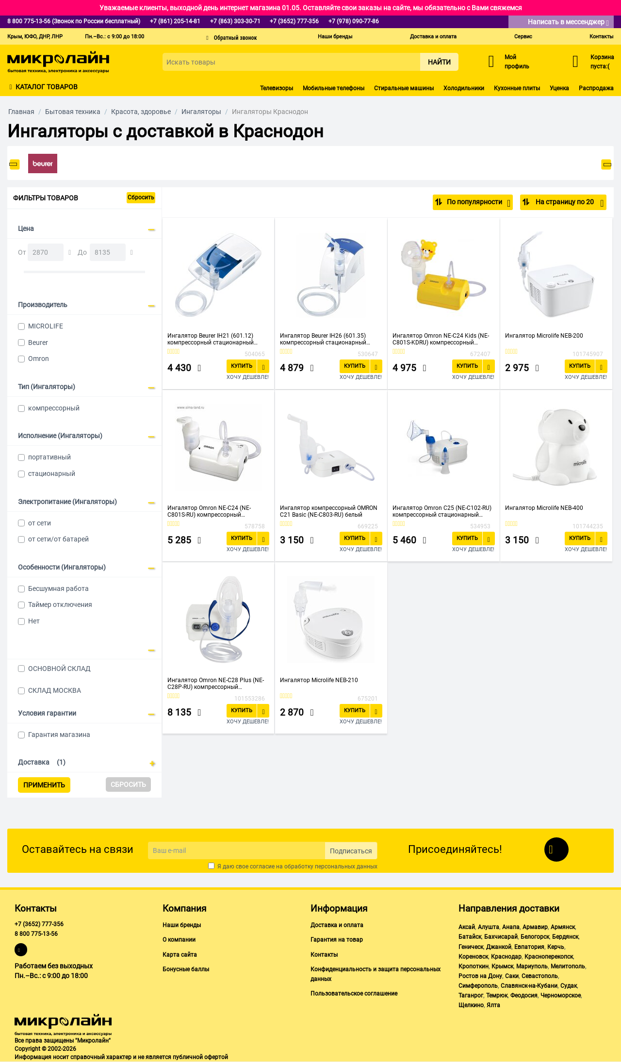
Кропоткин (473, 966)
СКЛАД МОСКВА (54, 690)
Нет (34, 621)
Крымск (502, 966)
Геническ (470, 947)
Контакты (601, 36)
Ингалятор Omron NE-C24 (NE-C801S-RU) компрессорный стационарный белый (209, 511)
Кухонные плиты (517, 88)
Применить (44, 785)
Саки (512, 976)
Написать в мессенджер (568, 22)
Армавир (535, 927)
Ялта (493, 1005)
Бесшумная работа (58, 588)
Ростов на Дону (480, 976)
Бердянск (565, 936)
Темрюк (496, 995)
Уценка (559, 88)
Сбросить (141, 197)
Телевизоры (276, 88)
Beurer (38, 342)
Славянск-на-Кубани (529, 985)
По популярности (478, 203)
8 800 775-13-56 (36, 934)
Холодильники (463, 88)
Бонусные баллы (186, 969)
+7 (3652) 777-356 (39, 924)
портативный (49, 457)
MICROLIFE (45, 326)
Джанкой (498, 947)
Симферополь (478, 985)
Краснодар (506, 956)
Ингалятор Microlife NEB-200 (544, 335)
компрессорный (54, 408)
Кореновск (473, 956)
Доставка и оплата (433, 36)
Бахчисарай (501, 936)
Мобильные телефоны (333, 88)
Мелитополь (568, 966)
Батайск (469, 936)
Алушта (488, 927)
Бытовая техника (72, 111)
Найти (439, 62)
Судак (568, 985)
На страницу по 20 (569, 203)
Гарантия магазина (59, 734)
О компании (179, 939)
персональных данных (346, 866)
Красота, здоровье (141, 111)
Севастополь (540, 976)
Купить (241, 366)
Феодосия (524, 995)
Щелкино (471, 1005)
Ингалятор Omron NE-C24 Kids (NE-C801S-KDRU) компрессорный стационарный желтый (440, 339)
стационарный (51, 473)
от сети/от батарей (58, 539)
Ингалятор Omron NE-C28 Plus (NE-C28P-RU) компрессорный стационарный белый (215, 683)
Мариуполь (532, 966)
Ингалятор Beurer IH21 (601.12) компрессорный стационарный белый (210, 339)
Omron (38, 358)
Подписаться (351, 851)
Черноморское (560, 995)
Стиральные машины (404, 88)
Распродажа (596, 88)
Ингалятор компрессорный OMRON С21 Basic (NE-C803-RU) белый (328, 511)
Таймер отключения (60, 604)
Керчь (555, 947)
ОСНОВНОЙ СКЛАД (59, 668)
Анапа (511, 927)
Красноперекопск (548, 956)
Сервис (523, 36)
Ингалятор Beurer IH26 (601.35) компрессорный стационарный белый (323, 339)
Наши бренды (335, 36)
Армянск (563, 927)
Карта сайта (180, 954)
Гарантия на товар (336, 939)
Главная (21, 111)
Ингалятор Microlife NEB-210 (319, 680)
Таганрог (470, 995)
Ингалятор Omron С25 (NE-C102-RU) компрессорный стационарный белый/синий (441, 511)
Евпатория (529, 947)
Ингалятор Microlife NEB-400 (544, 508)
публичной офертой (200, 1057)
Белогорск (535, 936)
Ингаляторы (201, 111)
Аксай (466, 927)
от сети (39, 523)
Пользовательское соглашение (353, 993)
